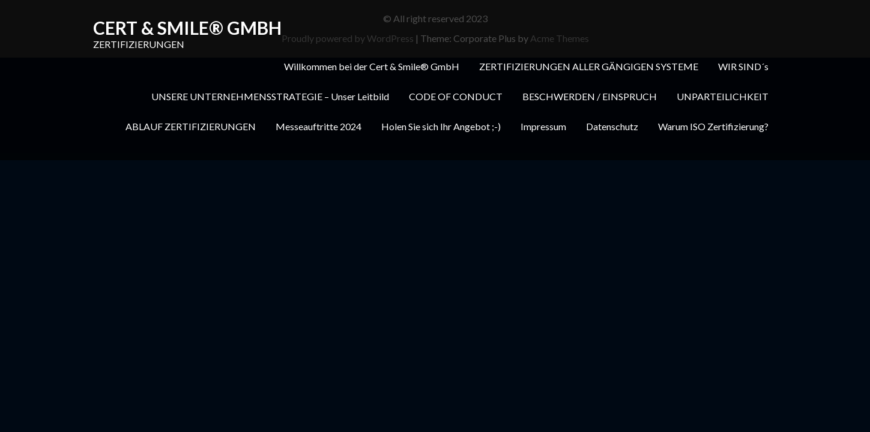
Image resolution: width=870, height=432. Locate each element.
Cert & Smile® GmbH (187, 27)
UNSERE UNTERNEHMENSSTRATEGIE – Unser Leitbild (270, 96)
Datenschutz (612, 126)
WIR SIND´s (743, 66)
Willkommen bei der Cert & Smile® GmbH (371, 66)
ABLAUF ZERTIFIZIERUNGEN (190, 126)
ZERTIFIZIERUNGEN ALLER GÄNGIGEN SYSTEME (588, 66)
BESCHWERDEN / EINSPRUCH (589, 96)
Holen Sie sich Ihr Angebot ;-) (441, 126)
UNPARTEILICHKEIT (723, 96)
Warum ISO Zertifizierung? (713, 126)
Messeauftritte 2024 (318, 126)
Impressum (543, 126)
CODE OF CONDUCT (456, 96)
